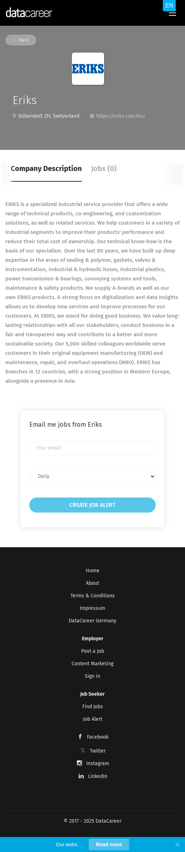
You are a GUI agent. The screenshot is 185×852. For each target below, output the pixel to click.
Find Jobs (92, 707)
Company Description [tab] (46, 168)
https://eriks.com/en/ (120, 116)
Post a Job (92, 651)
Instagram (97, 763)
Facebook (97, 737)
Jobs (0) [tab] (104, 168)
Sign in (92, 676)
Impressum (92, 608)
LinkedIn (97, 776)
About (92, 583)
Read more (109, 844)
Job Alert (92, 719)
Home (92, 571)
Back (23, 40)
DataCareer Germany (92, 621)
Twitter (98, 751)
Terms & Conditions (92, 596)
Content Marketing (92, 664)
